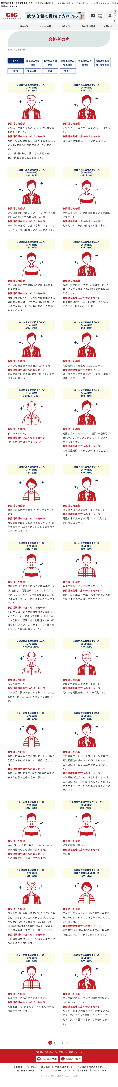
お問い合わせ (71, 1059)
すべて (15, 60)
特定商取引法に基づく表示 (91, 1066)
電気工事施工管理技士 (67, 62)
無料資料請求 (88, 26)
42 (61, 1042)
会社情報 (18, 1066)
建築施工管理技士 (33, 62)
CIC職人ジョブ (99, 3)
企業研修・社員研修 (44, 3)
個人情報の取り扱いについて (31, 1070)
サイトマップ (99, 1070)
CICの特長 (45, 26)
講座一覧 (24, 26)
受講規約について (64, 1066)
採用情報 (32, 1066)
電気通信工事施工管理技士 (102, 62)
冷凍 (50, 70)
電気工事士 (32, 70)
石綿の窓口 (81, 3)
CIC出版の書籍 (64, 3)
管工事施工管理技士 (85, 62)
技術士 (67, 70)
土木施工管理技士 (50, 62)
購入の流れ (67, 26)
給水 (15, 70)
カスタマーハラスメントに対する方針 (69, 1070)
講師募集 (45, 1066)
